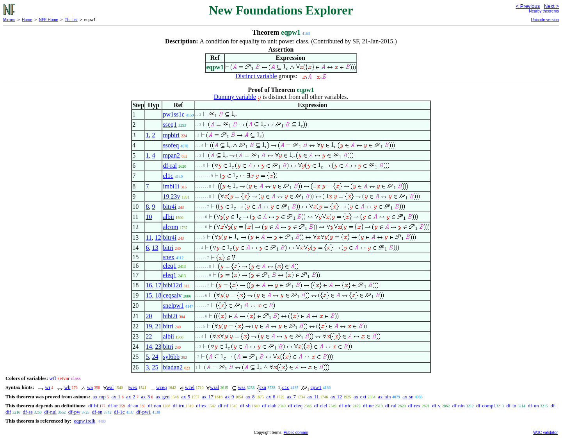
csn (263, 387)
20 (149, 316)
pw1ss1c (173, 114)
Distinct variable (256, 76)
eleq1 (169, 265)
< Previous (528, 6)
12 (158, 237)
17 (158, 285)
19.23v (171, 196)
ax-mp (99, 397)
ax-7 (291, 397)
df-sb (245, 406)
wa (90, 387)
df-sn (97, 412)
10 (149, 216)
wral (214, 387)
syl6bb (171, 356)
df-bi (93, 406)
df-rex (414, 406)
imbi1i (171, 186)
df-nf (223, 406)
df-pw (74, 412)
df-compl (485, 406)
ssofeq (171, 145)
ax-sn (407, 397)
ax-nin (384, 397)
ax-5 (185, 397)
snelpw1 (173, 305)
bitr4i (169, 206)
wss (241, 387)
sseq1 (170, 124)
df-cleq (295, 406)
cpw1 (316, 387)
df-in (511, 406)
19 (149, 326)
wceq (161, 387)
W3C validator (545, 432)
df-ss (27, 412)
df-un (533, 406)
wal (110, 387)
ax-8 (249, 397)
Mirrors (9, 20)
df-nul (50, 412)
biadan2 (173, 367)
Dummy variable (235, 96)
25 (155, 367)
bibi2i (170, 316)
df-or (113, 406)
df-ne (368, 406)
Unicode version (545, 20)
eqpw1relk (84, 421)
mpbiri (171, 135)
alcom (170, 227)
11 (148, 237)
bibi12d (172, 285)
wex (133, 387)
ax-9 (229, 397)
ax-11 (313, 397)
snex (168, 257)
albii (168, 216)
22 (149, 336)
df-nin (458, 406)
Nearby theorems (544, 11)
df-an (133, 406)
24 (155, 356)
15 (149, 295)
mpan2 (171, 155)
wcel (190, 387)
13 (155, 247)
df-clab (269, 406)
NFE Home (48, 20)
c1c (285, 387)
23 (158, 346)
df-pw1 (143, 412)
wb (67, 387)
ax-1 (116, 397)
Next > (551, 6)
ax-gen (162, 397)
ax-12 (336, 397)
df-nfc (345, 406)
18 (158, 295)
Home (27, 20)
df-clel (320, 406)
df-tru (179, 406)
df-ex (201, 406)
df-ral (170, 165)
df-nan (154, 406)
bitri (168, 247)
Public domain (296, 432)
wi (47, 387)
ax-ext (360, 397)
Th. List (71, 20)
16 (149, 285)
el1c (168, 175)
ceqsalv (172, 295)
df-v (436, 406)
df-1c (119, 412)
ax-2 (130, 397)
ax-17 (207, 397)
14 (149, 346)
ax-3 (145, 397)
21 (158, 326)
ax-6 (270, 397)
